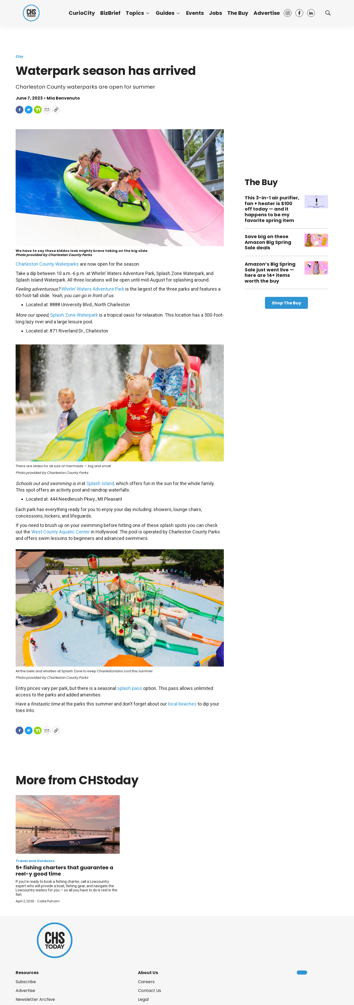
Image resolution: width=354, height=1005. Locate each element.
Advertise (267, 13)
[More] (147, 13)
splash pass (129, 688)
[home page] (31, 13)
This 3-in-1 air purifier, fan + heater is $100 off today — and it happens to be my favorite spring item (272, 208)
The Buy (237, 13)
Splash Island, (100, 483)
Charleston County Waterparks (47, 264)
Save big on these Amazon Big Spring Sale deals (268, 242)
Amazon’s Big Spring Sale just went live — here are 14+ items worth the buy (270, 272)
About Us (148, 972)
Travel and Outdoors (35, 860)
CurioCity (82, 13)
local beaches (182, 704)
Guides (165, 13)
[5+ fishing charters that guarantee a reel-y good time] (68, 824)
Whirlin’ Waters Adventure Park (92, 289)
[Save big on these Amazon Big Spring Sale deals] (316, 240)
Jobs (215, 13)
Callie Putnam (48, 901)
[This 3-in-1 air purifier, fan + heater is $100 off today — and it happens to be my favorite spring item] (316, 201)
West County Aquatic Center (60, 531)
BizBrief (110, 13)
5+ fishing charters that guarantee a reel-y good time (64, 870)
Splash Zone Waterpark (74, 315)
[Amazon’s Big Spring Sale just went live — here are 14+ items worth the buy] (316, 268)
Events (195, 13)
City (19, 56)
